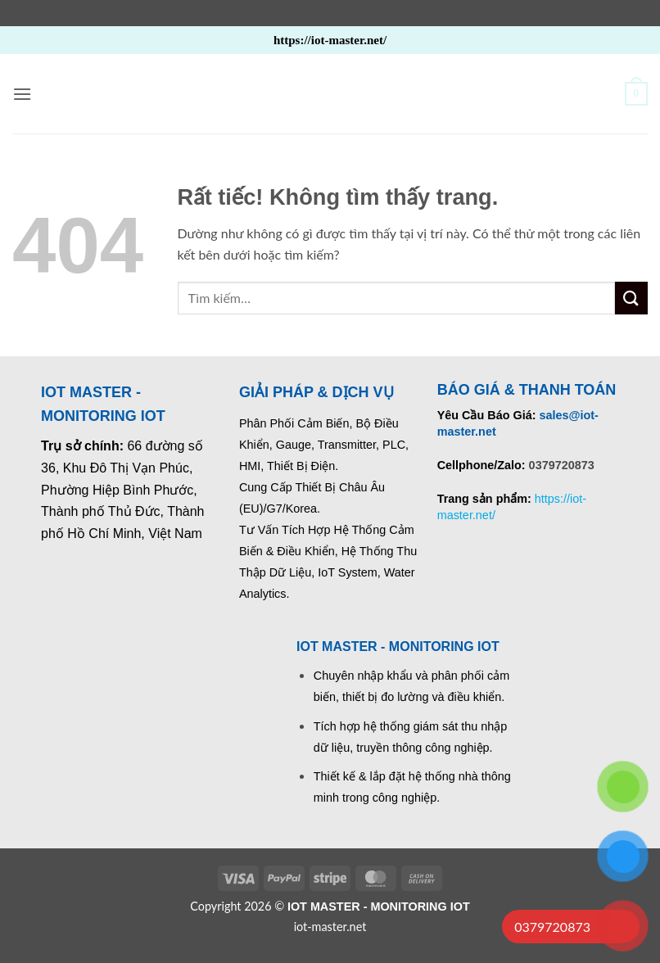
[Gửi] (631, 298)
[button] (22, 94)
